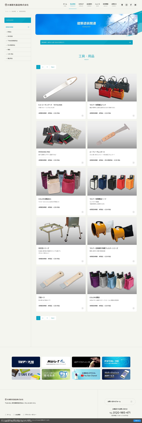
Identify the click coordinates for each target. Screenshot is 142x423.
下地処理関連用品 (13, 40)
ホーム (9, 414)
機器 (9, 49)
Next (52, 67)
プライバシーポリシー (30, 414)
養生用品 (10, 58)
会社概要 (17, 414)
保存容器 (10, 36)
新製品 (9, 32)
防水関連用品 (11, 45)
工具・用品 (10, 54)
